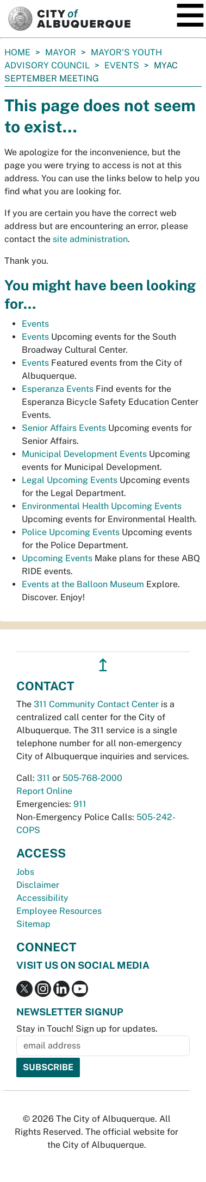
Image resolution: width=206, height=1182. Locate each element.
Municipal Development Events (84, 454)
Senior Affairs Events (64, 428)
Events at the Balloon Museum (83, 584)
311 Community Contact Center (96, 704)
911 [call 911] (79, 804)
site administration (90, 239)
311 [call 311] (43, 778)
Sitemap (33, 924)
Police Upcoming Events (71, 532)
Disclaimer (37, 885)
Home (17, 52)
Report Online (44, 791)
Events (121, 65)
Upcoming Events (57, 558)
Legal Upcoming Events (69, 480)
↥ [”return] (103, 665)
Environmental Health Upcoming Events (102, 506)
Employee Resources (59, 911)
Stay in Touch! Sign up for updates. (87, 1029)
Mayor (60, 52)
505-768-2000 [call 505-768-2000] (92, 778)
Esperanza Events (57, 389)
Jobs (25, 872)
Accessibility (42, 898)
